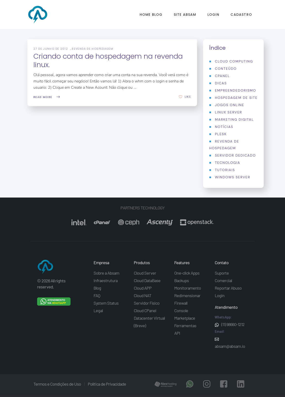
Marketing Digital (234, 119)
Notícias (224, 127)
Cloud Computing (234, 61)
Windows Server (232, 177)
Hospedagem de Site (236, 97)
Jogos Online (229, 105)
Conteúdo (226, 68)
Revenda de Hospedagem (92, 49)
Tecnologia (227, 162)
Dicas (221, 83)
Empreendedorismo (235, 90)
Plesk (221, 134)
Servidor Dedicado (235, 155)
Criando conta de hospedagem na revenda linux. (108, 60)
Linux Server (228, 112)
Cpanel (222, 76)
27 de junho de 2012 (51, 49)
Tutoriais (225, 170)
